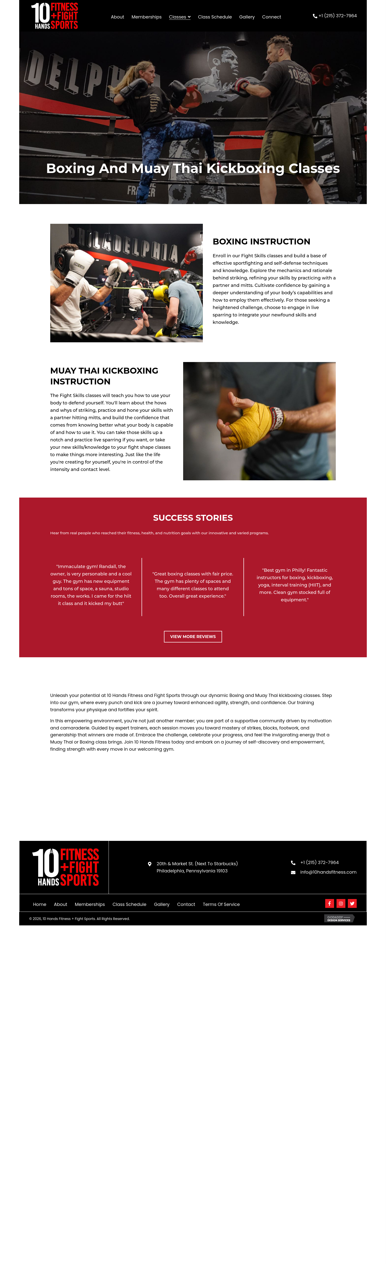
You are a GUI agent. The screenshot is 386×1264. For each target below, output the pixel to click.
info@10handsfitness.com (328, 872)
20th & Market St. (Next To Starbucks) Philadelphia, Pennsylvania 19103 (197, 867)
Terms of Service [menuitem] (221, 904)
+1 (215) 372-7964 (338, 16)
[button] (329, 903)
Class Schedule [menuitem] (129, 904)
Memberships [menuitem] (90, 904)
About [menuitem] (60, 904)
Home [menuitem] (39, 904)
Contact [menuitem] (186, 904)
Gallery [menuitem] (162, 904)
